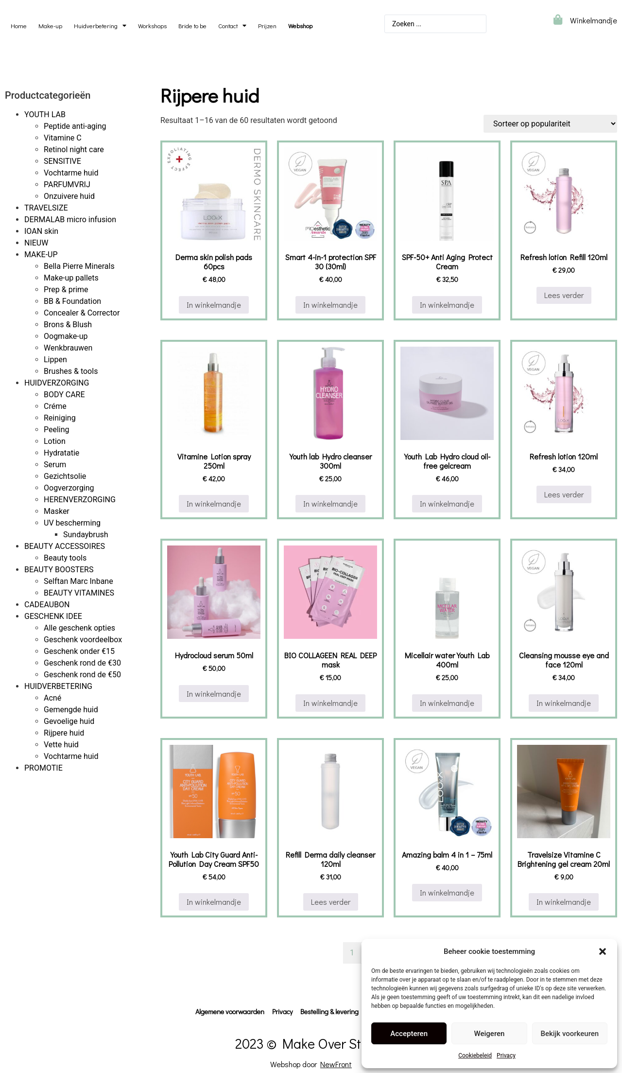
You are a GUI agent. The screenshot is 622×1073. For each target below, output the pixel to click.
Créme (55, 406)
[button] (602, 951)
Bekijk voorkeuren (569, 1033)
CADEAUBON (47, 604)
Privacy (506, 1055)
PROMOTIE (43, 768)
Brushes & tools (71, 371)
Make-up (50, 26)
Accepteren (409, 1033)
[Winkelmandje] (558, 20)
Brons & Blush (68, 324)
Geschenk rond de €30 (82, 663)
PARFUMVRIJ (67, 184)
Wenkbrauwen (68, 347)
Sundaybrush (85, 534)
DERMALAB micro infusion (70, 219)
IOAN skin (41, 231)
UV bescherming (72, 523)
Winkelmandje (593, 20)
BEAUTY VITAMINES (79, 593)
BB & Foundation (72, 301)
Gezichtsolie (65, 476)
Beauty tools (65, 558)
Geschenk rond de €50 (82, 674)
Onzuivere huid (69, 196)
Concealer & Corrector (82, 312)
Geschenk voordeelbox (83, 639)
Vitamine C (63, 137)
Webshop (300, 26)
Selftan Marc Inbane (78, 581)
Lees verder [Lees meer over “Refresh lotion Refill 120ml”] (564, 295)
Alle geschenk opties (79, 628)
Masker (56, 511)
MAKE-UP (41, 254)
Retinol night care (74, 149)
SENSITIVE (62, 161)
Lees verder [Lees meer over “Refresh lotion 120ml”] (564, 494)
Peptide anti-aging (75, 126)
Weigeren (489, 1033)
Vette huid (61, 744)
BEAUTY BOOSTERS (58, 569)
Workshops (152, 26)
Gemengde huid (71, 709)
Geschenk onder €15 (79, 651)
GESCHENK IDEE (53, 616)
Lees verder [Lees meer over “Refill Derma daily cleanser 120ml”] (330, 902)
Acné (52, 698)
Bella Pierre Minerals (79, 266)
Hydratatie (61, 452)
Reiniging (60, 417)
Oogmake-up (66, 336)
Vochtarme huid (71, 172)
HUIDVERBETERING (58, 686)
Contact (232, 26)
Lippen (55, 359)
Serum (55, 464)
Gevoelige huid (69, 721)
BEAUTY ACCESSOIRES (64, 546)
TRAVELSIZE (46, 207)
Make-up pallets (71, 277)
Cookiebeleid (475, 1055)
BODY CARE (64, 394)
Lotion (55, 441)
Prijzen (267, 26)
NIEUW (36, 242)
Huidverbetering (100, 26)
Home (19, 26)
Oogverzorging (69, 488)
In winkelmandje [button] (214, 304)
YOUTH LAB (45, 114)
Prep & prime (66, 289)
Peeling (56, 429)
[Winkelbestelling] (550, 124)
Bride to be (192, 26)
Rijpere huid (64, 733)
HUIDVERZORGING (56, 382)
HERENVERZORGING (80, 499)
